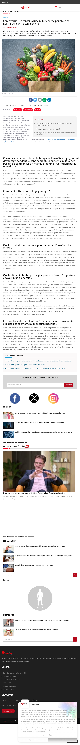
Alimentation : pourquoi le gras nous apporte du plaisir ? (25, 364)
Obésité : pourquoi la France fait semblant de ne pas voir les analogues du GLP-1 (43, 432)
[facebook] (18, 398)
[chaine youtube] (25, 447)
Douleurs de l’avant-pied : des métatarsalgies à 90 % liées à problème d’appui (42, 620)
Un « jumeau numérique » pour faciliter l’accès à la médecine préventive (34, 493)
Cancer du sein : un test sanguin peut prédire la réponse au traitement (40, 413)
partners (34, 710)
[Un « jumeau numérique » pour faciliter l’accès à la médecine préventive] (40, 471)
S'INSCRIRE (8, 711)
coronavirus (17, 110)
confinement (28, 110)
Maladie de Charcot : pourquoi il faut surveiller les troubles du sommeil (40, 423)
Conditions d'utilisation (11, 679)
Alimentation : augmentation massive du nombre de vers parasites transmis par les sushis (38, 361)
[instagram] (56, 398)
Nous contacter (8, 689)
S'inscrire (69, 385)
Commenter (45, 105)
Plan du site (7, 683)
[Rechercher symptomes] (75, 639)
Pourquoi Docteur (8, 721)
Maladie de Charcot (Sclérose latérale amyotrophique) (34, 565)
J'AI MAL (6, 580)
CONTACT (5, 2)
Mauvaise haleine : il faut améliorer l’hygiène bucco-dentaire (36, 630)
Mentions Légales (9, 686)
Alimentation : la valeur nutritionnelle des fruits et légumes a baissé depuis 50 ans (35, 368)
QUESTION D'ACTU (11, 12)
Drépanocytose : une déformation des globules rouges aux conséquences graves (43, 556)
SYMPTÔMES (8, 615)
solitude (37, 110)
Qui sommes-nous (9, 676)
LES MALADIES (9, 541)
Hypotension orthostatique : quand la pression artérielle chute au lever (40, 546)
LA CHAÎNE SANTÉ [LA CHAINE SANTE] (11, 446)
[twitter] (37, 398)
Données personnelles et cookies (15, 673)
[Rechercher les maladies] (75, 575)
